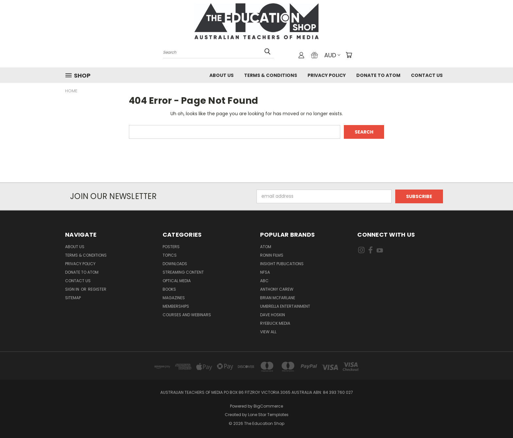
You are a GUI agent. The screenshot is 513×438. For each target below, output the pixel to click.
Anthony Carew (276, 289)
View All (268, 332)
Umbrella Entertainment (285, 306)
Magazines (174, 298)
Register (97, 289)
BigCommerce (268, 406)
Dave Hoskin (272, 315)
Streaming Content (183, 272)
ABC (264, 280)
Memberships (176, 306)
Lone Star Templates (268, 414)
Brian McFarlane (277, 298)
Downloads (175, 263)
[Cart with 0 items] (348, 55)
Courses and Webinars (187, 315)
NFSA (265, 272)
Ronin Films (271, 255)
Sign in (72, 289)
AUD (332, 55)
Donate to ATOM (378, 75)
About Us (221, 75)
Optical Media (177, 280)
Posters (171, 246)
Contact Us (427, 75)
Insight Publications (282, 263)
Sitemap (73, 298)
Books (169, 289)
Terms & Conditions (270, 75)
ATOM (265, 246)
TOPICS (170, 255)
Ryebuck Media (275, 323)
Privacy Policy (327, 75)
